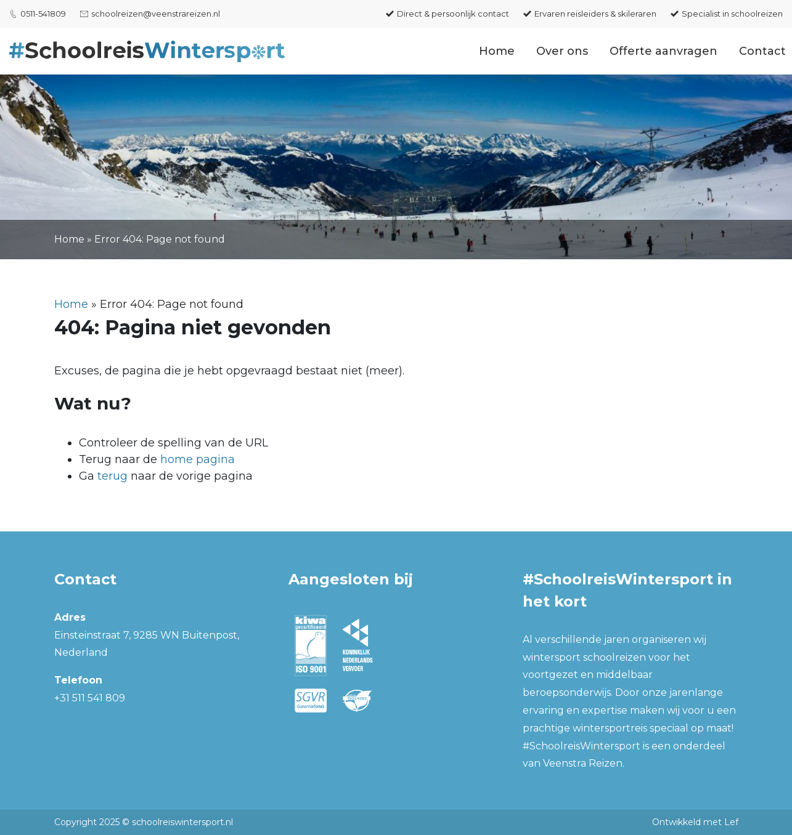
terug (112, 476)
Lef (731, 822)
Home (497, 51)
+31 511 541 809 (89, 698)
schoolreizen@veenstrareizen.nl (155, 13)
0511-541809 (43, 13)
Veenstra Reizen (583, 763)
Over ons (562, 51)
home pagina (197, 459)
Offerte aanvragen (663, 51)
